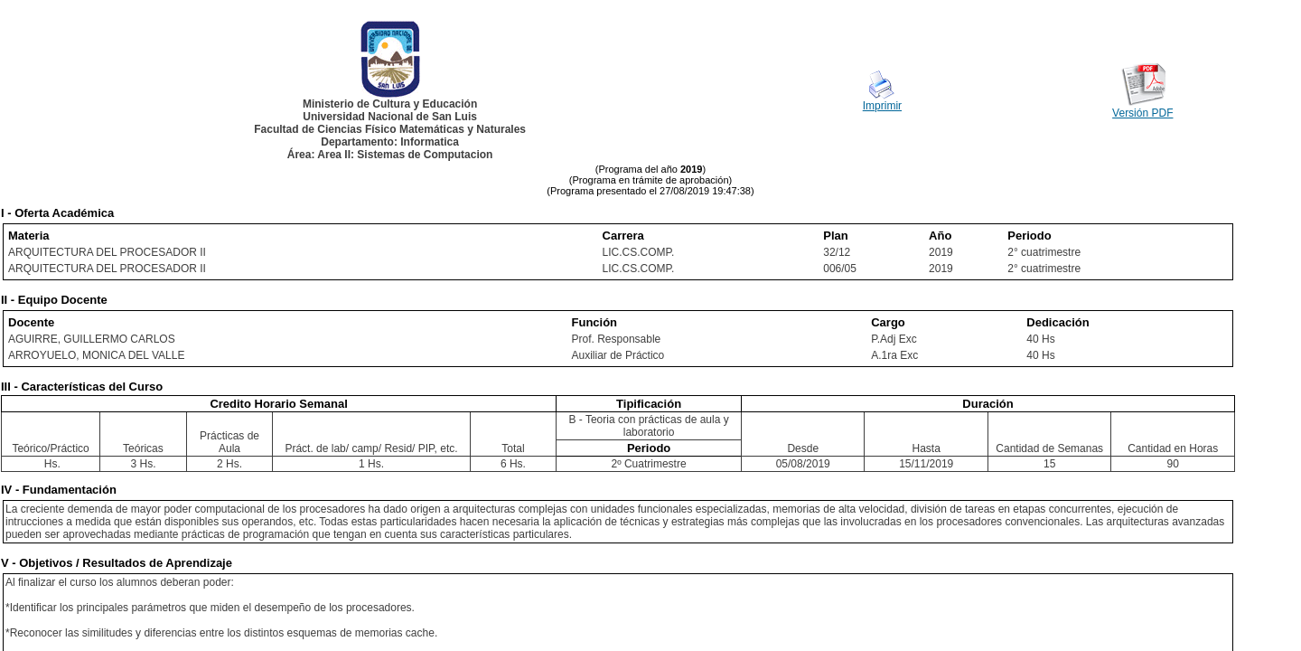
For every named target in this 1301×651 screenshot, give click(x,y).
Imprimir (882, 105)
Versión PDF (1142, 113)
